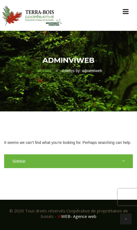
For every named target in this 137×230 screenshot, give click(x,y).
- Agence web (76, 216)
